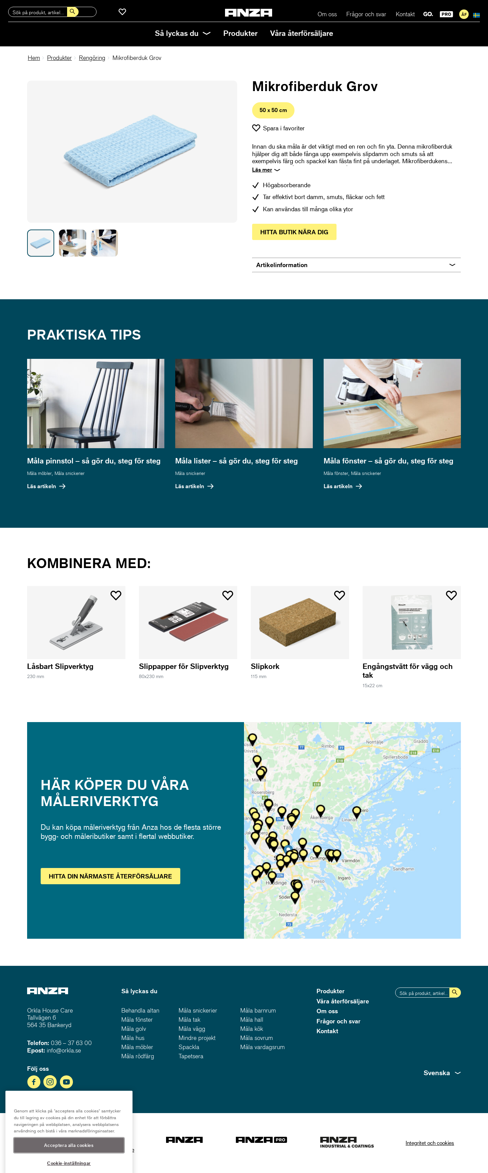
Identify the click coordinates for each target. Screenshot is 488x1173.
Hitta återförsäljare (110, 876)
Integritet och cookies (430, 1142)
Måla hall (251, 1019)
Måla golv (133, 1028)
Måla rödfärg (137, 1056)
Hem (34, 57)
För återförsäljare (464, 14)
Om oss (327, 14)
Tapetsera (191, 1056)
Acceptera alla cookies (69, 1156)
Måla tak (189, 1019)
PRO (446, 14)
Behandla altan (140, 1010)
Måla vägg (192, 1028)
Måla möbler (39, 473)
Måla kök (251, 1028)
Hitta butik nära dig (294, 232)
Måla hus (132, 1037)
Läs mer (262, 169)
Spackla (189, 1046)
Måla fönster (336, 473)
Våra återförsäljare (301, 33)
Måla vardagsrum (262, 1046)
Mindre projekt (197, 1037)
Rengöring (92, 57)
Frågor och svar (366, 14)
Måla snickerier (69, 473)
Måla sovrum (256, 1037)
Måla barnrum (258, 1010)
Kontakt (405, 14)
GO (428, 14)
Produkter (240, 33)
